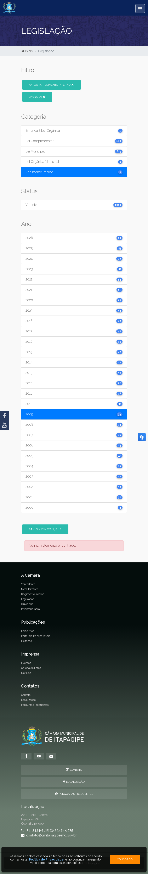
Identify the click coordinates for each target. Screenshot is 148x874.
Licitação (26, 640)
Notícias (26, 672)
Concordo (125, 859)
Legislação (27, 599)
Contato (25, 694)
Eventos (26, 662)
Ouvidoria (27, 604)
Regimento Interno (51, 84)
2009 (37, 96)
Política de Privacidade (46, 859)
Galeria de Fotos (31, 667)
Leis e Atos (27, 631)
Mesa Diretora (29, 589)
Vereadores (28, 584)
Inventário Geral (31, 609)
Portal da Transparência (35, 636)
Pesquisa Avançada (45, 529)
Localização (28, 699)
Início (27, 51)
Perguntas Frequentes (35, 704)
